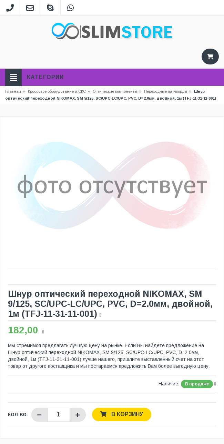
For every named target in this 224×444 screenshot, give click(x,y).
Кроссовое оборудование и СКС (59, 91)
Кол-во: (18, 414)
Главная (13, 91)
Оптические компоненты (115, 91)
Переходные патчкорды (165, 91)
